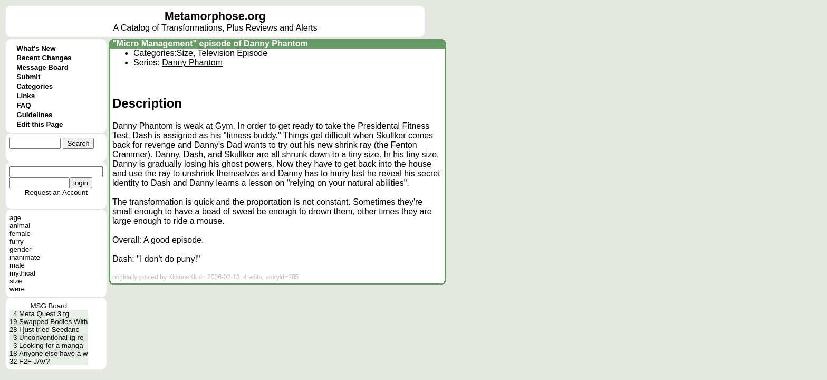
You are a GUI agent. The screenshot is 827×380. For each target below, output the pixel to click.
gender (20, 249)
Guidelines (34, 115)
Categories (34, 86)
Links (25, 96)
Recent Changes (43, 58)
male (17, 265)
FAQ (23, 105)
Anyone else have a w (53, 353)
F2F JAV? (34, 361)
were (17, 289)
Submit (28, 77)
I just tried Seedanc (49, 330)
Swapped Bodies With (53, 322)
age (15, 218)
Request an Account (56, 192)
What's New (35, 48)
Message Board (42, 67)
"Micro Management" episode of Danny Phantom (210, 43)
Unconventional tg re (51, 337)
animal (19, 226)
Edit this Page (39, 124)
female (20, 234)
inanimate (24, 257)
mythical (22, 273)
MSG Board (48, 306)
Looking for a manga (51, 345)
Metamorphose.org (215, 16)
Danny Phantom (192, 62)
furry (16, 241)
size (15, 281)
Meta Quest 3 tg (44, 314)
